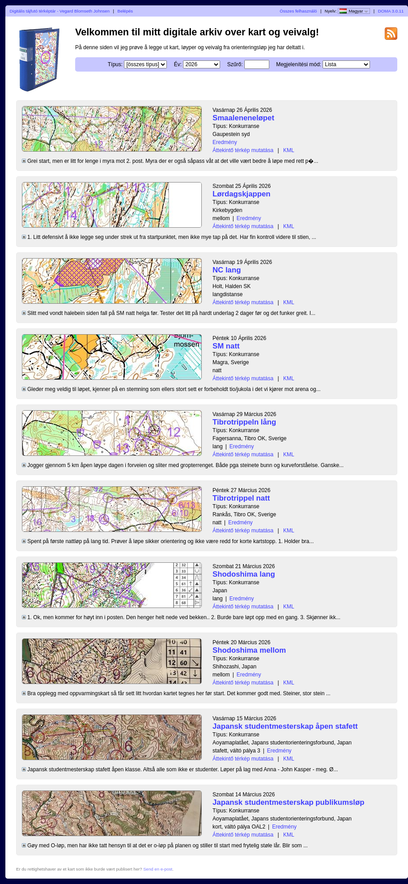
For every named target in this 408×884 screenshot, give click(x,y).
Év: (178, 64)
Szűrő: (235, 64)
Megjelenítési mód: (298, 64)
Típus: (115, 64)
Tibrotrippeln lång (244, 422)
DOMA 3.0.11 (391, 10)
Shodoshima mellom (249, 650)
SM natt (226, 346)
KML (288, 150)
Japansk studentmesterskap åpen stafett (285, 726)
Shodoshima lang (243, 574)
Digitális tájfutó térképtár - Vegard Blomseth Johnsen (60, 10)
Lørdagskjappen (241, 194)
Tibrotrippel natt (241, 498)
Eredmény (224, 142)
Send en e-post (157, 869)
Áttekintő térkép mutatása (242, 150)
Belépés (125, 10)
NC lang (226, 270)
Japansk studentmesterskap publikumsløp (288, 802)
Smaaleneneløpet (243, 118)
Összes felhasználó (298, 10)
